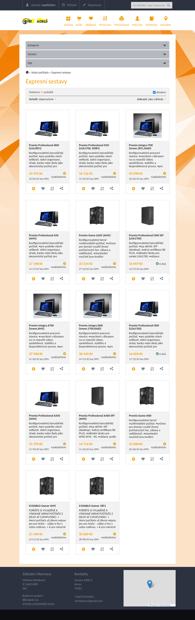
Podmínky (152, 20)
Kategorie (97, 45)
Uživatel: (40, 5)
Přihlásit (69, 5)
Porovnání (105, 20)
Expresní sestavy (61, 72)
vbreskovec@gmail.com (88, 601)
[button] (149, 584)
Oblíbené (90, 20)
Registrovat (92, 5)
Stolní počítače (40, 72)
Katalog (68, 20)
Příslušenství (121, 20)
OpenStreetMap (164, 605)
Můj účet (137, 20)
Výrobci (97, 54)
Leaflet (153, 605)
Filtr (97, 63)
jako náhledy (157, 99)
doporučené (47, 99)
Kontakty (166, 20)
